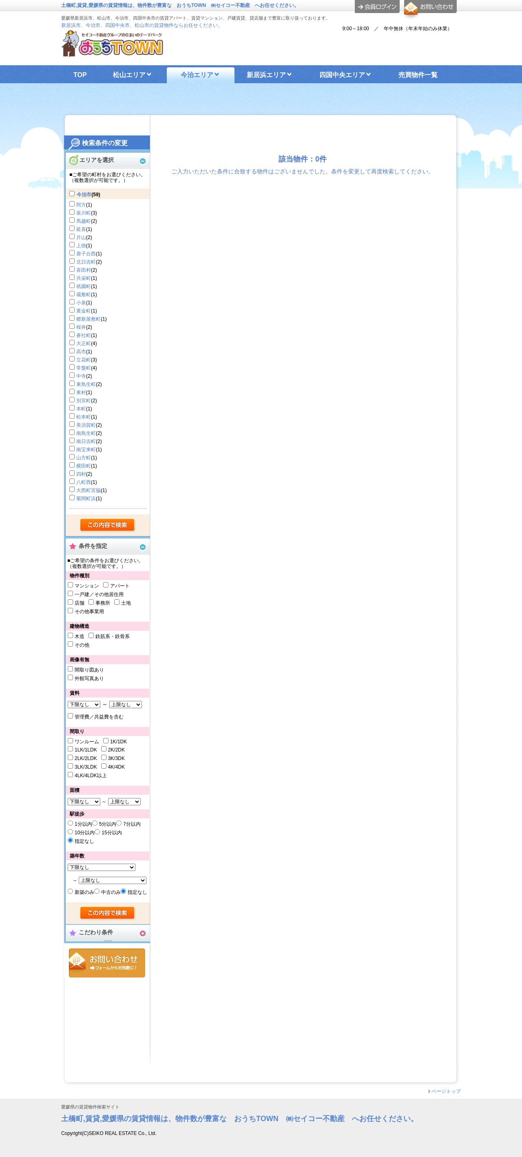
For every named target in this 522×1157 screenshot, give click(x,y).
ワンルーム (87, 742)
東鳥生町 (86, 384)
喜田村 (83, 270)
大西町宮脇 (88, 490)
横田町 (83, 466)
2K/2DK (116, 750)
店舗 (79, 603)
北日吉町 (86, 262)
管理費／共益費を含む (99, 717)
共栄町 (83, 278)
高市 (81, 352)
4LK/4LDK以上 (91, 775)
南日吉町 (86, 441)
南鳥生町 (86, 433)
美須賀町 (86, 425)
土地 (126, 603)
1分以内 (83, 824)
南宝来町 (86, 449)
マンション (87, 586)
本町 (81, 409)
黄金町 (83, 311)
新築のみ (84, 892)
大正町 (83, 343)
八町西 (83, 482)
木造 (79, 636)
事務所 (102, 603)
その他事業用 (89, 611)
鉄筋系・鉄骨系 (112, 636)
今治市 (84, 194)
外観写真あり (89, 678)
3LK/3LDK (86, 767)
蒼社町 (83, 335)
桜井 (81, 327)
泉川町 (83, 213)
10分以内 (85, 833)
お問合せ (107, 963)
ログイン (377, 6)
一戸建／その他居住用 (99, 594)
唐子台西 (86, 254)
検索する (108, 525)
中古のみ (111, 892)
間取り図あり (89, 670)
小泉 (81, 303)
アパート (120, 586)
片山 (81, 237)
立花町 (83, 360)
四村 (81, 474)
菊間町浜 (86, 498)
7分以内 (132, 824)
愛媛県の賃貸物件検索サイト (90, 1107)
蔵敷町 (83, 294)
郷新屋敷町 (88, 319)
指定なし (84, 841)
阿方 (81, 205)
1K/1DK (118, 742)
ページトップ (446, 1091)
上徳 (81, 245)
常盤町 (83, 368)
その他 (82, 645)
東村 (81, 392)
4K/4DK (116, 767)
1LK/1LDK (86, 750)
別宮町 (83, 400)
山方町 (83, 458)
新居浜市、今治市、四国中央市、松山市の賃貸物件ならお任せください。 (142, 25)
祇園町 (83, 286)
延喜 (81, 229)
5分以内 (108, 824)
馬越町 (83, 221)
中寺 (81, 376)
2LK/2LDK (86, 758)
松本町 (83, 417)
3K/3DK (116, 758)
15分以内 (112, 833)
